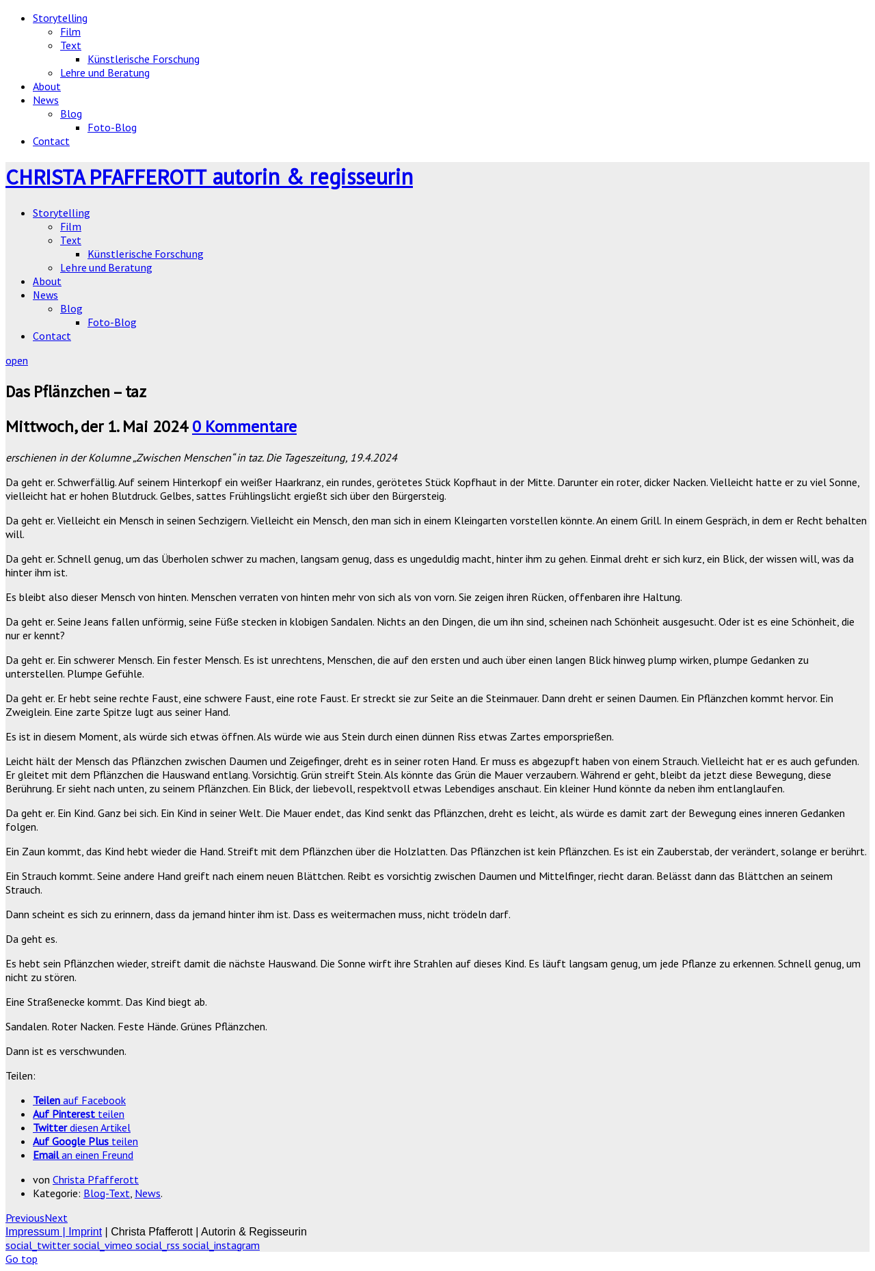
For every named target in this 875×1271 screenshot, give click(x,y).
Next (56, 1218)
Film (70, 31)
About (47, 86)
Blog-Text (106, 1193)
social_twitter (39, 1245)
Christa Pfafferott (96, 1179)
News (46, 100)
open (16, 360)
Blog (71, 113)
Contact (51, 141)
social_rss (159, 1245)
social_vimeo (104, 1245)
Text (70, 45)
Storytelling (60, 18)
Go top (21, 1259)
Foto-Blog (112, 127)
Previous (24, 1218)
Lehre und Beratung (105, 72)
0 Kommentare (244, 426)
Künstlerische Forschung (144, 59)
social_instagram (221, 1245)
